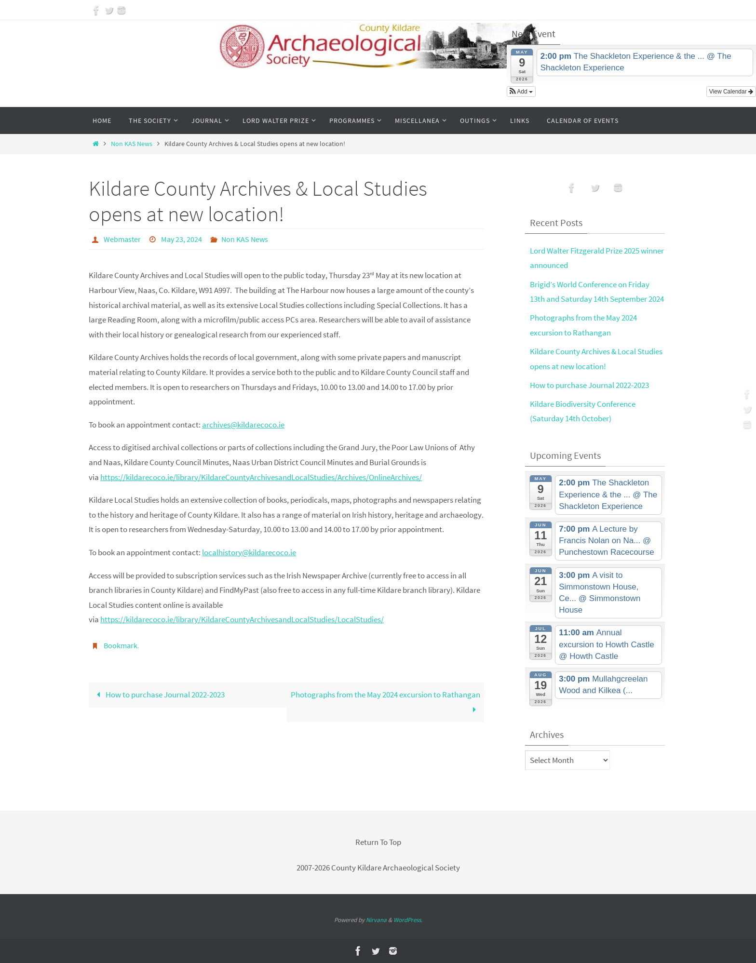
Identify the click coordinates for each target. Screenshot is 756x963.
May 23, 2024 (181, 239)
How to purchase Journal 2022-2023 (159, 694)
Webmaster (122, 239)
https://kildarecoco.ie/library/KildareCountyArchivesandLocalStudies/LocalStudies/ (242, 619)
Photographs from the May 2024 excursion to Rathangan (385, 702)
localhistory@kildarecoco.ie (249, 552)
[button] (521, 91)
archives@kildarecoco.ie (243, 424)
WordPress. (407, 920)
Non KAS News (131, 144)
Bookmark (120, 645)
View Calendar (731, 91)
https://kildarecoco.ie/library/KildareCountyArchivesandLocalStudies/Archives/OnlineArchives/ (261, 477)
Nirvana (376, 920)
